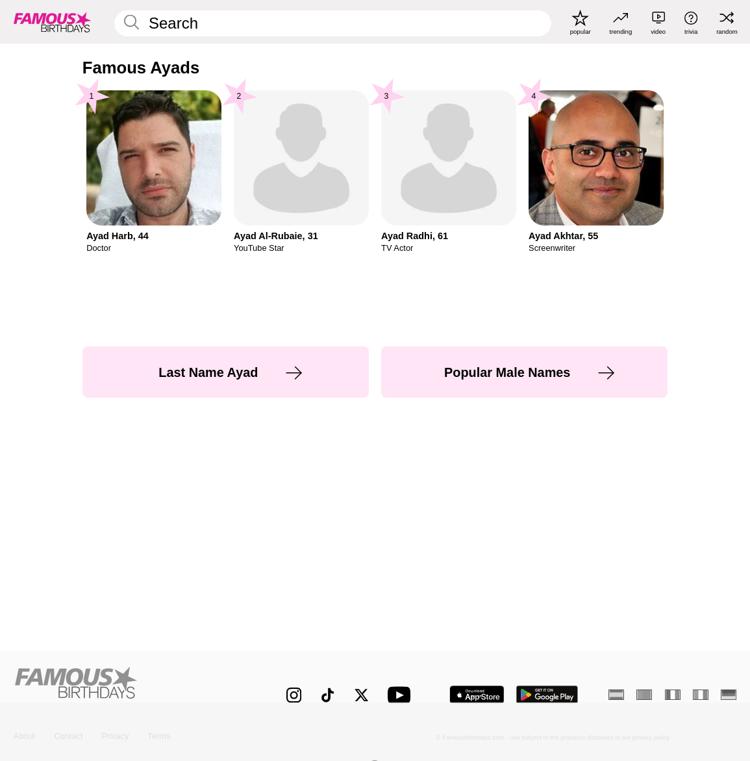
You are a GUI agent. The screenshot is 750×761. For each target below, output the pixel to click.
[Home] (129, 686)
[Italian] (700, 695)
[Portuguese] (644, 695)
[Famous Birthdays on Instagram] (293, 695)
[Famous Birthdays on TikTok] (327, 695)
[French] (673, 695)
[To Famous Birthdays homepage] (52, 21)
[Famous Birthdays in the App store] (477, 695)
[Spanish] (616, 695)
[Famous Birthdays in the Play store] (547, 695)
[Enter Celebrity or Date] (332, 23)
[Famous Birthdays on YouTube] (402, 695)
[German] (728, 695)
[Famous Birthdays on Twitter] (361, 695)
